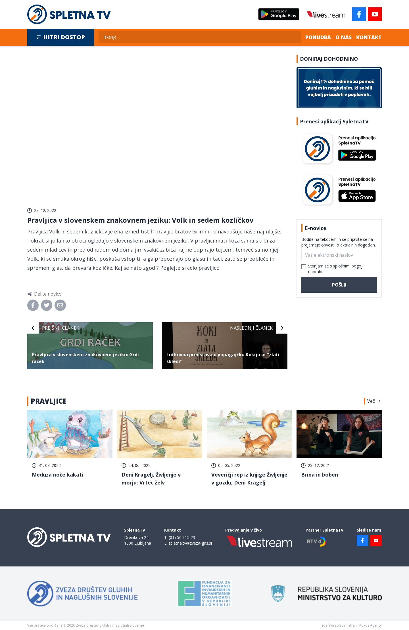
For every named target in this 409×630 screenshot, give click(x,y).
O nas (343, 37)
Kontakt (369, 37)
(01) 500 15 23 (182, 537)
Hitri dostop (60, 37)
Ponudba (318, 37)
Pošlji (339, 285)
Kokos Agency (370, 625)
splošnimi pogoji (348, 266)
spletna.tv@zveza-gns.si (190, 543)
